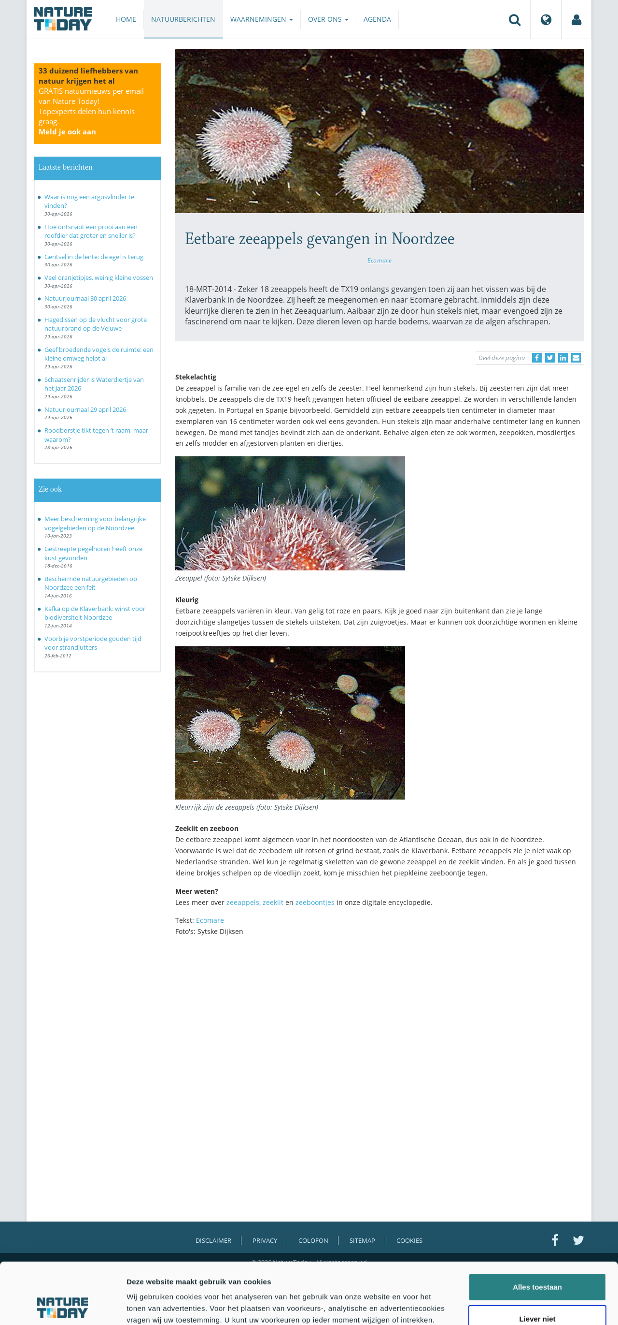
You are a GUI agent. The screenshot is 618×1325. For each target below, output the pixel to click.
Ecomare (379, 260)
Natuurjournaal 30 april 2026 (85, 298)
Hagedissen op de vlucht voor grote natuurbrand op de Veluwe (95, 324)
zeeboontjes (315, 902)
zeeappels (242, 902)
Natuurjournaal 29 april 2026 (85, 409)
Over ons (328, 19)
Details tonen (522, 1306)
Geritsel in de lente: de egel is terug (93, 256)
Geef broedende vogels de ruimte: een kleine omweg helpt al (99, 354)
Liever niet (537, 1261)
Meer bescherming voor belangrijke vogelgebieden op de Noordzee (95, 523)
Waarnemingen (261, 19)
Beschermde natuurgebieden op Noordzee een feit (90, 583)
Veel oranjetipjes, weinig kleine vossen (98, 277)
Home (126, 19)
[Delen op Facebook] (537, 358)
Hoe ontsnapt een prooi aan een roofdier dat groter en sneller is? (91, 231)
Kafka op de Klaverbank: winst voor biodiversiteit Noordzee (94, 613)
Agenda (377, 19)
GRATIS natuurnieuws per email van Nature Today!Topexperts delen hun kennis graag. (91, 111)
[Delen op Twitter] (550, 358)
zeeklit (273, 902)
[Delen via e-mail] (576, 358)
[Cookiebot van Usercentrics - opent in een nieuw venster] (62, 1306)
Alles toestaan (537, 1229)
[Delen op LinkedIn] (563, 358)
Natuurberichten (183, 19)
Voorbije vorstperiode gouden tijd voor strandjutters (92, 643)
